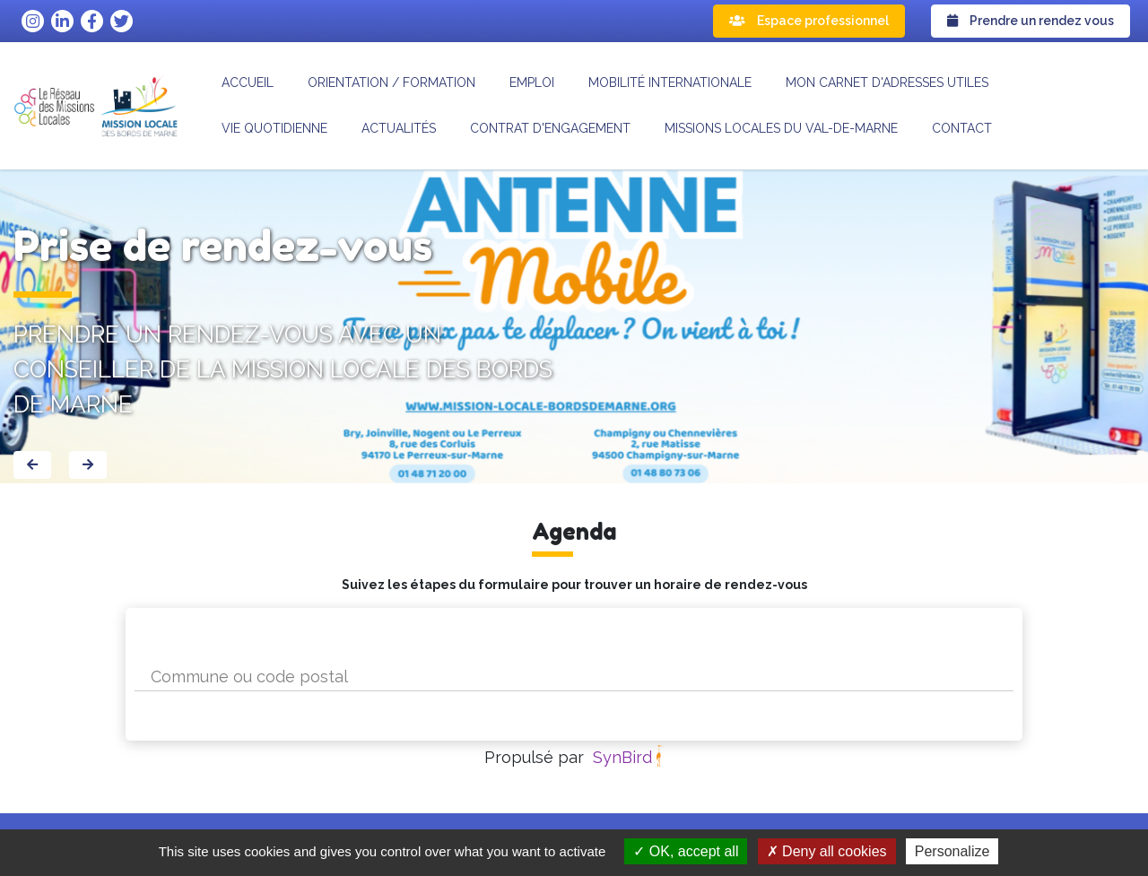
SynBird (622, 757)
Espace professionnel (809, 20)
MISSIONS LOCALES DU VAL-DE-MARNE (781, 128)
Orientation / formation (391, 82)
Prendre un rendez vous (1030, 20)
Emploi (531, 82)
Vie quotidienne (274, 128)
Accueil (248, 82)
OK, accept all (685, 851)
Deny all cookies (827, 851)
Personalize (952, 851)
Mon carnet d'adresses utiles (887, 82)
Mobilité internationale (670, 82)
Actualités (398, 128)
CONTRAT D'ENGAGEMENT (550, 128)
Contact (962, 128)
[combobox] (574, 676)
